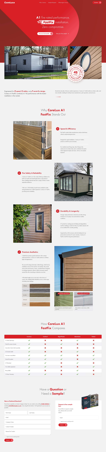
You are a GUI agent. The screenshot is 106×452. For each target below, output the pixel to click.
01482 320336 (45, 404)
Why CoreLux (42, 2)
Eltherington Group (63, 2)
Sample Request (52, 2)
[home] (9, 2)
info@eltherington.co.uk (15, 406)
